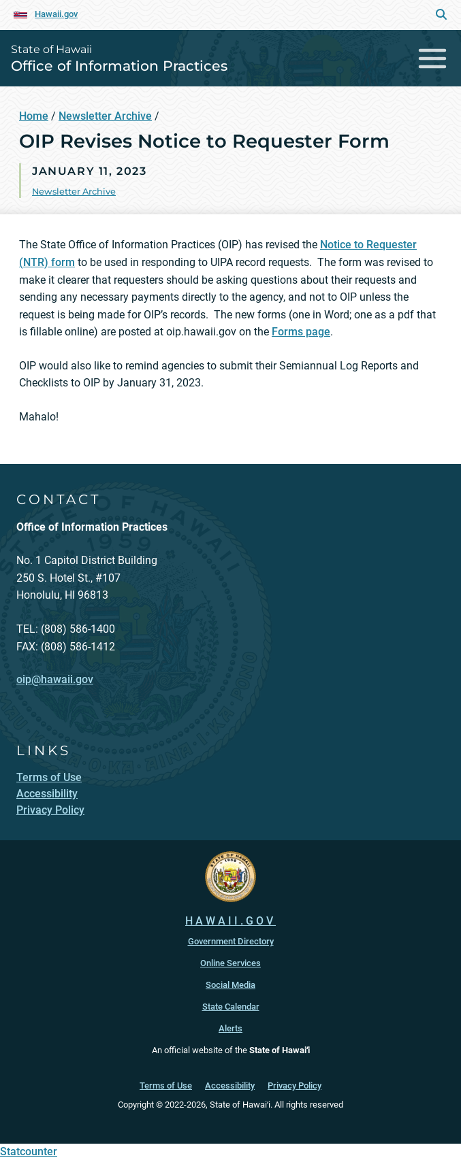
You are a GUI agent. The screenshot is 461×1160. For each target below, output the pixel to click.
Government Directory (231, 941)
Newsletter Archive (105, 116)
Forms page (301, 331)
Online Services (230, 963)
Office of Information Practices (119, 65)
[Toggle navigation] (432, 58)
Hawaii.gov (56, 14)
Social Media (230, 985)
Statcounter (28, 1151)
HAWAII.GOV (230, 920)
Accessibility (230, 1085)
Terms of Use (166, 1085)
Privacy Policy (294, 1085)
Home (33, 116)
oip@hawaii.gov (54, 679)
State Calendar (230, 1006)
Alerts (230, 1028)
